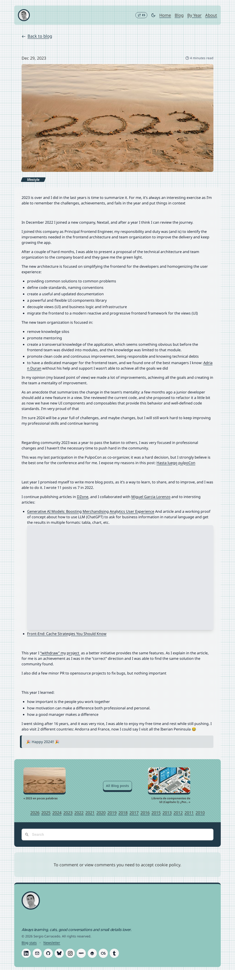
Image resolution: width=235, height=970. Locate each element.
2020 (101, 813)
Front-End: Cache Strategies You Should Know (66, 633)
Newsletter (51, 943)
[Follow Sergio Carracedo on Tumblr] (114, 953)
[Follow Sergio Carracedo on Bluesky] (59, 953)
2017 (134, 813)
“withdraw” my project (60, 653)
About (211, 15)
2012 (178, 813)
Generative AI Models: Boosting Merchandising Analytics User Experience (90, 511)
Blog (179, 15)
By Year (194, 15)
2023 (68, 813)
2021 (90, 813)
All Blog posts (117, 785)
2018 (123, 813)
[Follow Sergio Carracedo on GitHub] (48, 953)
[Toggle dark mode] (153, 15)
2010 (200, 813)
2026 (34, 813)
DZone (82, 496)
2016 (145, 813)
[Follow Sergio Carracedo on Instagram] (70, 953)
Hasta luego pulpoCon (176, 462)
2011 (189, 813)
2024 (57, 813)
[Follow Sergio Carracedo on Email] (37, 953)
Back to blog (37, 36)
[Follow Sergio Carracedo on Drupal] (92, 953)
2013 (167, 813)
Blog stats (29, 943)
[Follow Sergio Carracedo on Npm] (81, 953)
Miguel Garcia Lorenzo (151, 496)
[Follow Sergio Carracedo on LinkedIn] (26, 953)
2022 (79, 813)
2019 (112, 813)
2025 (45, 813)
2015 (156, 813)
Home (165, 15)
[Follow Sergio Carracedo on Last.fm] (103, 953)
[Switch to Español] (141, 15)
